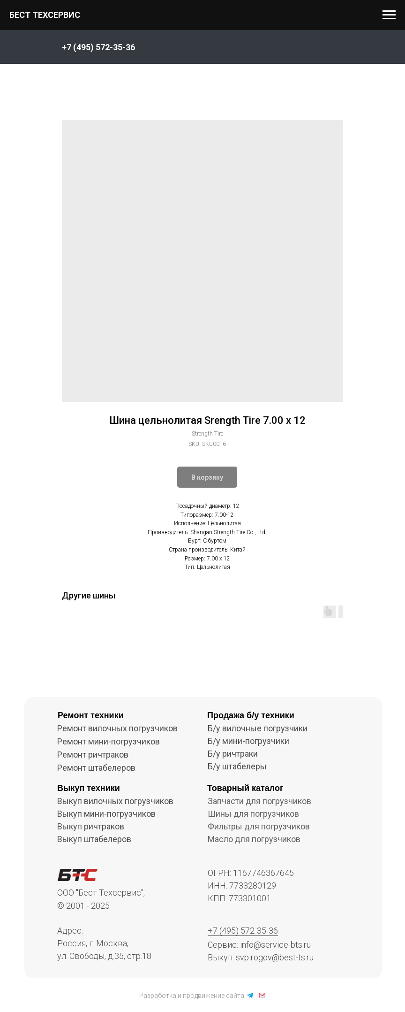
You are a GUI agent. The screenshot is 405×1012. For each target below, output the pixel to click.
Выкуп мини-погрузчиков (106, 814)
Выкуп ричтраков (90, 826)
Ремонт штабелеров (96, 768)
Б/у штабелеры (237, 766)
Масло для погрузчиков (254, 839)
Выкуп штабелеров (94, 839)
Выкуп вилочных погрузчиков (115, 801)
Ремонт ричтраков (92, 754)
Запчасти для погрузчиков (259, 801)
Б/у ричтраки (233, 754)
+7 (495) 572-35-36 (243, 930)
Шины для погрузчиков (253, 814)
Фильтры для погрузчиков (259, 826)
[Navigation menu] (389, 15)
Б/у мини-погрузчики (248, 741)
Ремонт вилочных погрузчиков (117, 728)
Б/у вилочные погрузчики (258, 728)
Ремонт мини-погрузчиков (108, 741)
